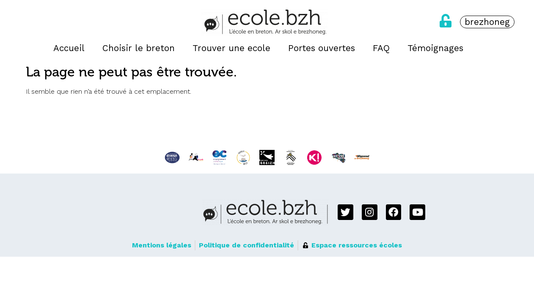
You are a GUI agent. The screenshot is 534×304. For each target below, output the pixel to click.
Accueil (69, 48)
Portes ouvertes (321, 48)
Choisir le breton (138, 48)
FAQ (381, 48)
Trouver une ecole (231, 48)
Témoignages (435, 48)
